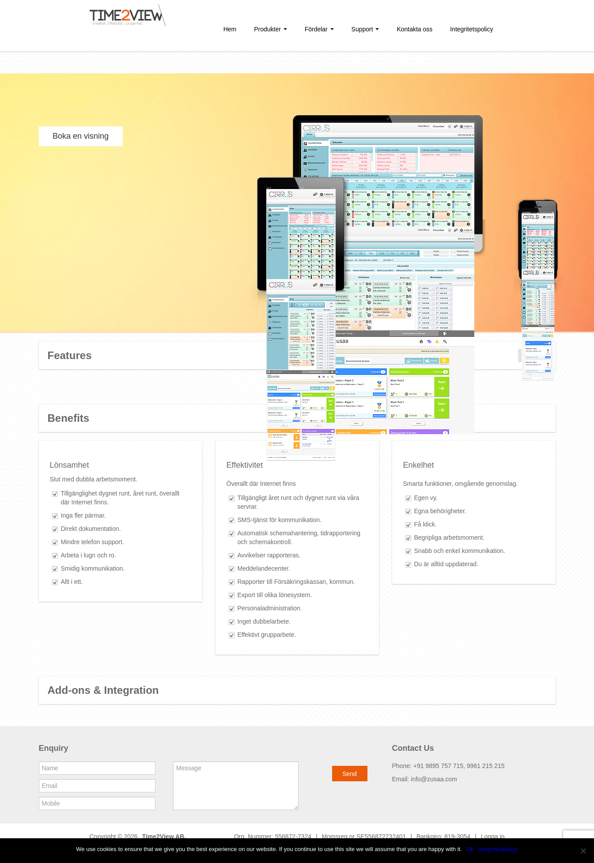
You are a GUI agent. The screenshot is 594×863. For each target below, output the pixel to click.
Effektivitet (245, 465)
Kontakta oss (414, 29)
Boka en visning (81, 136)
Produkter (270, 29)
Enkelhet (418, 465)
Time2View (158, 836)
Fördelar (319, 29)
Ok (470, 849)
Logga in (493, 836)
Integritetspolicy (471, 29)
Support (365, 29)
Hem (230, 29)
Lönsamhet (69, 465)
